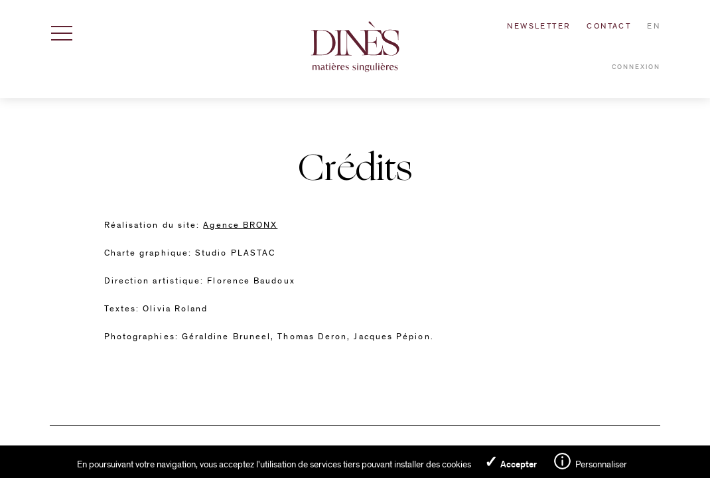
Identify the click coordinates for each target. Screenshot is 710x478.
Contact (609, 26)
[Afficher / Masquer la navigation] (61, 32)
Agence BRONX (240, 225)
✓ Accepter (510, 461)
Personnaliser (601, 464)
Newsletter (539, 26)
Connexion (636, 67)
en (653, 26)
